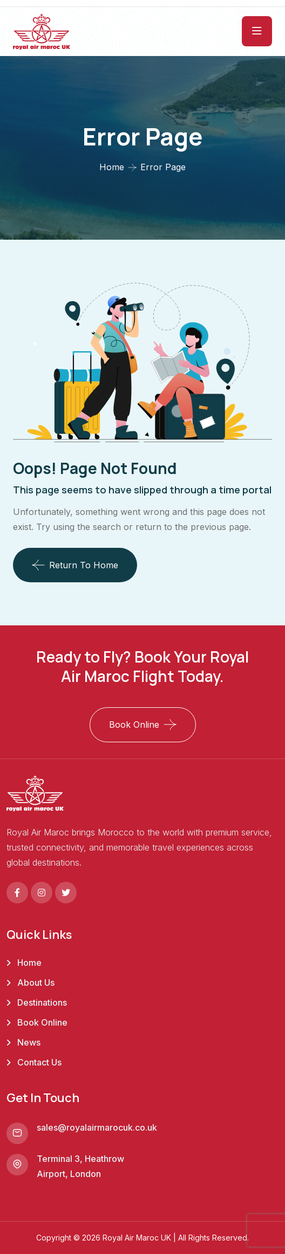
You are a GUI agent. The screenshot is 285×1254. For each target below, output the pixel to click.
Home (111, 167)
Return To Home (75, 565)
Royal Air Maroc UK (137, 1237)
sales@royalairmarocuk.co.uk (97, 1127)
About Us (36, 982)
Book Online (134, 724)
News (28, 1042)
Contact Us (39, 1062)
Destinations (42, 1002)
